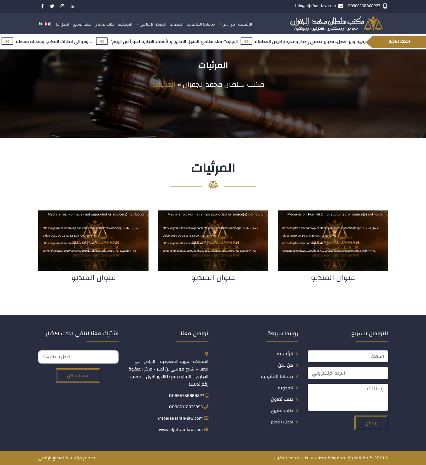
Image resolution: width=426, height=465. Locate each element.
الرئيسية (245, 24)
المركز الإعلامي (153, 24)
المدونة (177, 24)
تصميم (89, 458)
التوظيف (124, 24)
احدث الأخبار (282, 422)
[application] (333, 240)
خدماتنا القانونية (201, 24)
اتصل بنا (63, 24)
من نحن (228, 24)
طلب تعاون (104, 24)
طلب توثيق (82, 24)
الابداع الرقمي (51, 458)
